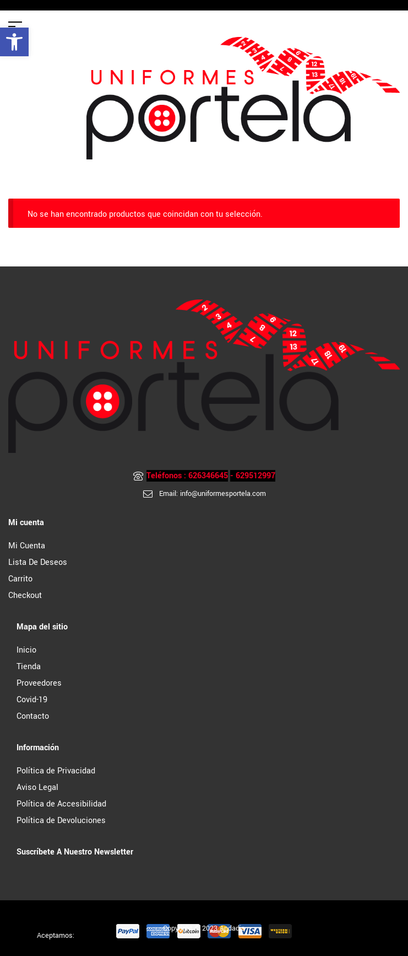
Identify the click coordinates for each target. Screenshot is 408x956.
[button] (14, 42)
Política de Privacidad (56, 771)
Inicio (26, 650)
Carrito (20, 579)
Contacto (33, 716)
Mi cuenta (26, 546)
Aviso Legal (37, 787)
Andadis (232, 928)
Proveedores (39, 683)
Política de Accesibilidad (61, 804)
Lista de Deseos (37, 562)
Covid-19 (32, 700)
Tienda (29, 666)
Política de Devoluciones (61, 820)
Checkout (25, 595)
